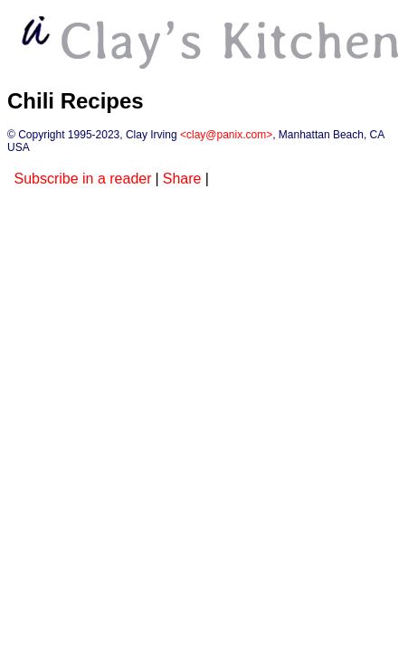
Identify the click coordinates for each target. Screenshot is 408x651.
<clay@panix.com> (226, 134)
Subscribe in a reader (82, 178)
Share (182, 178)
